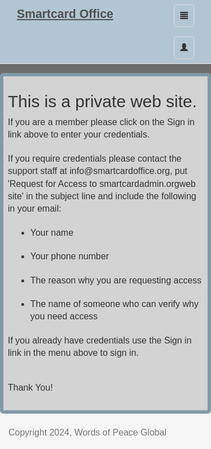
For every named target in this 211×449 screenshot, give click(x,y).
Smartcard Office (65, 14)
